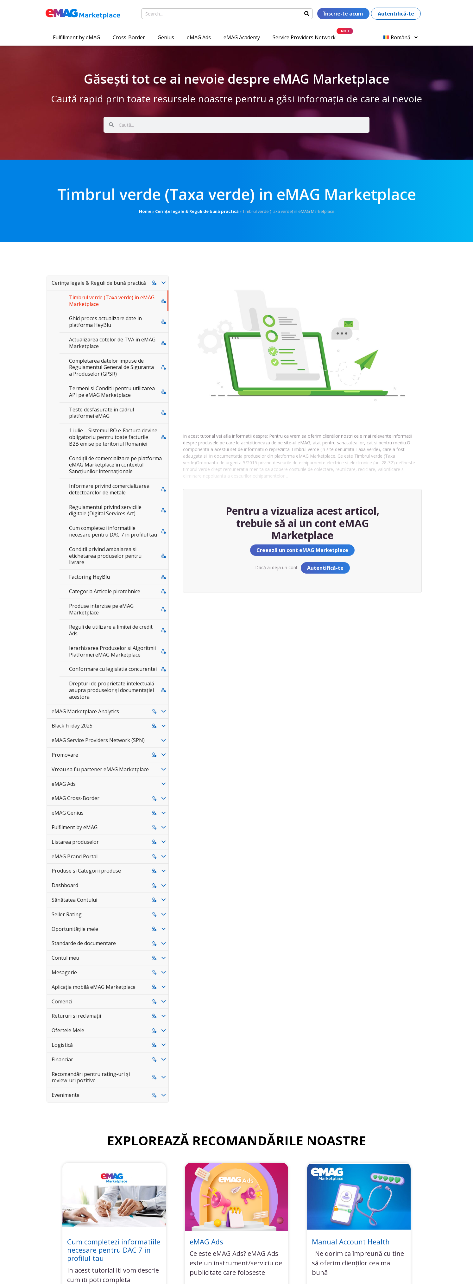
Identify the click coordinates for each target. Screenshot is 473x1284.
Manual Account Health (351, 1241)
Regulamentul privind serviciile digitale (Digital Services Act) (105, 510)
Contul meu (65, 957)
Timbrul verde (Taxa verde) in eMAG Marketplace (112, 301)
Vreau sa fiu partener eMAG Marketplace (100, 769)
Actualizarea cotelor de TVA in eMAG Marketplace (112, 343)
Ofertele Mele (68, 1030)
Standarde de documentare (84, 943)
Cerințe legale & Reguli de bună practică (197, 211)
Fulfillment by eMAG (76, 37)
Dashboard (65, 885)
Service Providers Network (304, 37)
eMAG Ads (199, 37)
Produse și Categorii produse (86, 870)
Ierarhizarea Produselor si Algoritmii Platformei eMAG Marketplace (112, 651)
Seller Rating (67, 914)
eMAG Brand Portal (75, 856)
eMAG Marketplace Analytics (85, 711)
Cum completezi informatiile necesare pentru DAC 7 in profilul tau (113, 531)
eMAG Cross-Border (75, 798)
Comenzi (62, 1001)
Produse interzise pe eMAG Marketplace (101, 609)
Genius (166, 37)
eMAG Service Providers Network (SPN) (98, 740)
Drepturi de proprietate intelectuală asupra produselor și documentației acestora (111, 690)
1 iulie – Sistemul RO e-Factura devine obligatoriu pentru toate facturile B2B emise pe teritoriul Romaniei (113, 437)
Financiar (62, 1059)
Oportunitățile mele (75, 928)
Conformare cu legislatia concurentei (113, 668)
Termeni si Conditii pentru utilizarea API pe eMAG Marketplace (112, 391)
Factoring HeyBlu (89, 576)
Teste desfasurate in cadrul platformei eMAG (101, 413)
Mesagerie (64, 972)
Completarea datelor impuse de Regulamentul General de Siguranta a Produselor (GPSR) (111, 367)
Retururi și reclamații (76, 1015)
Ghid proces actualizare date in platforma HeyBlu (105, 321)
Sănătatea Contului (74, 899)
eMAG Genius (68, 812)
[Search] (306, 14)
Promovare (65, 754)
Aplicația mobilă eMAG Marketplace (94, 986)
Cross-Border (129, 37)
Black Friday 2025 (72, 725)
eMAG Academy (242, 37)
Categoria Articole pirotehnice (104, 591)
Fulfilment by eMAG (75, 827)
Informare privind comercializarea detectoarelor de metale (109, 489)
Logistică (62, 1044)
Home (145, 211)
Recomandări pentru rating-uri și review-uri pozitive (91, 1077)
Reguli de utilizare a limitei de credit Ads (111, 630)
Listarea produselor (75, 841)
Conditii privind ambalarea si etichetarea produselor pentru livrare (105, 556)
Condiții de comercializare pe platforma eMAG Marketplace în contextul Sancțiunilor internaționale (115, 465)
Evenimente (65, 1094)
